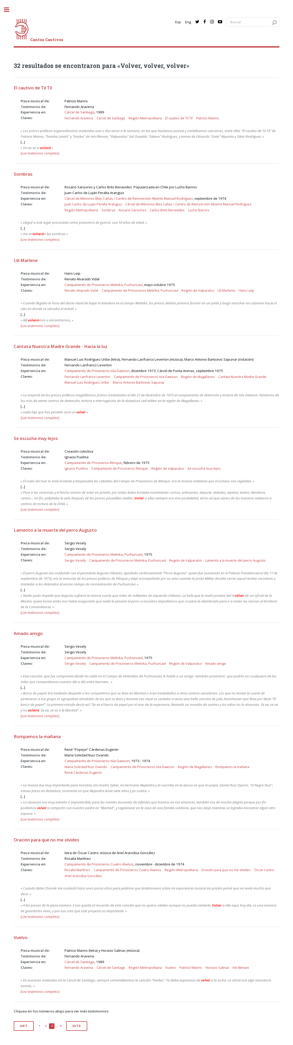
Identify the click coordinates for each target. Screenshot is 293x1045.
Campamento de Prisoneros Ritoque (93, 462)
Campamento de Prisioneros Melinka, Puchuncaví (103, 284)
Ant (23, 1026)
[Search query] (253, 22)
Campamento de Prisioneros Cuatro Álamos (99, 864)
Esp (178, 22)
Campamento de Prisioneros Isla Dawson (97, 370)
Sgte (76, 1026)
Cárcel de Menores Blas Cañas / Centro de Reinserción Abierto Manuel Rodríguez (129, 198)
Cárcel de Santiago (79, 112)
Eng (188, 22)
